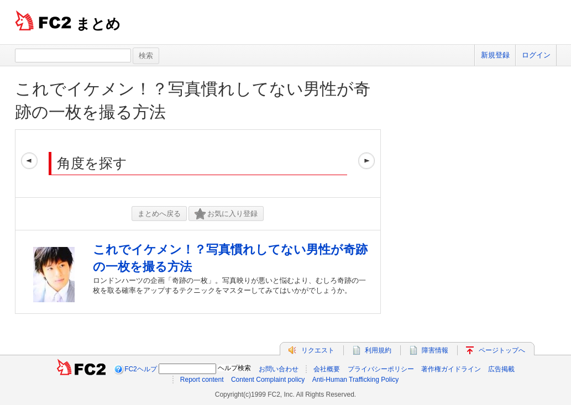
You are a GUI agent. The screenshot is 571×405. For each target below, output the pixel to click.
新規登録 (495, 55)
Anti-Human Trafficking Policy (355, 379)
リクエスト (317, 350)
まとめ (98, 23)
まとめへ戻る (159, 213)
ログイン (536, 55)
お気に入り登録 (226, 214)
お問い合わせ (278, 369)
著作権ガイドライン (451, 369)
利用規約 (378, 350)
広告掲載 (501, 369)
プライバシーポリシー (381, 369)
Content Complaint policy (268, 379)
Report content (202, 379)
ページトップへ (502, 350)
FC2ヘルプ (140, 369)
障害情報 (435, 350)
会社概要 (326, 369)
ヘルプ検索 (234, 368)
